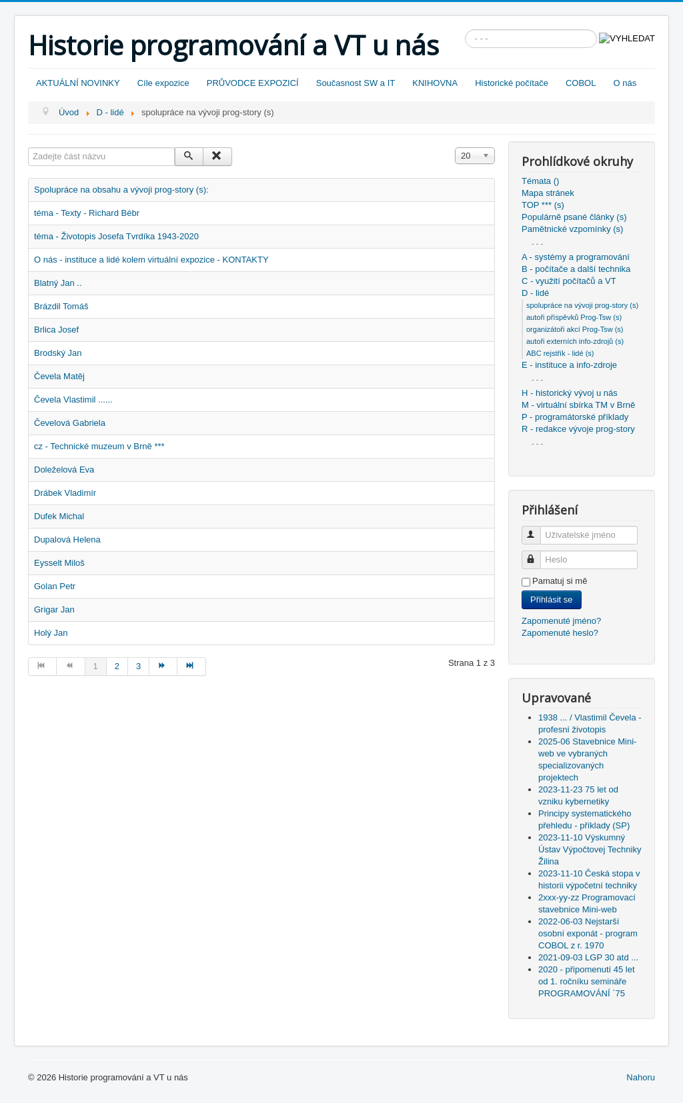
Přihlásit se (551, 599)
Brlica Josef (56, 330)
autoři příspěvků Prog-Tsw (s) (574, 317)
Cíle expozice (163, 83)
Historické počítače (511, 83)
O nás (624, 83)
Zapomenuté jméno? (561, 621)
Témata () (540, 181)
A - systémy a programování (576, 257)
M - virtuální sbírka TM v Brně (578, 405)
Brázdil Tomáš (61, 306)
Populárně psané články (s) (574, 217)
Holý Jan (51, 633)
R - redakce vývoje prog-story (578, 429)
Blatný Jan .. (58, 283)
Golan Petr (54, 586)
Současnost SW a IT (356, 83)
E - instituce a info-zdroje (569, 365)
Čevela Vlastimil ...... (73, 400)
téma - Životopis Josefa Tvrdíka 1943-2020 (116, 236)
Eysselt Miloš (59, 563)
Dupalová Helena (67, 540)
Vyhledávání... (465, 29)
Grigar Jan (54, 609)
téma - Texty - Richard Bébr (86, 213)
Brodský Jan (58, 353)
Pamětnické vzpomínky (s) (572, 229)
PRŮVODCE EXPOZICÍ (253, 83)
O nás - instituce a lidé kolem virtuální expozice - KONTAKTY (151, 260)
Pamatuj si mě (559, 581)
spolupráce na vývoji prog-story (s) (582, 305)
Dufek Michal (59, 516)
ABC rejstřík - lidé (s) (560, 353)
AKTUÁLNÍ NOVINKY (78, 83)
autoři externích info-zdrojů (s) (575, 341)
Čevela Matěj (59, 376)
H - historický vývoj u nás (570, 393)
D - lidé (535, 293)
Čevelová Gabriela (69, 423)
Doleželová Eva (64, 470)
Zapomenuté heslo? (560, 633)
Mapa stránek (548, 193)
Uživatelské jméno (537, 529)
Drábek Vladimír (65, 493)
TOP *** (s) (543, 205)
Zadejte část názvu (28, 147)
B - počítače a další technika (576, 269)
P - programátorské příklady (575, 417)
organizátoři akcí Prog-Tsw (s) (575, 329)
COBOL (581, 83)
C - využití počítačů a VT (569, 281)
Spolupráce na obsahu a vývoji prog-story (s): (121, 190)
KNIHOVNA (435, 83)
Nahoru (640, 1077)
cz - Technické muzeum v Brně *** (99, 446)
